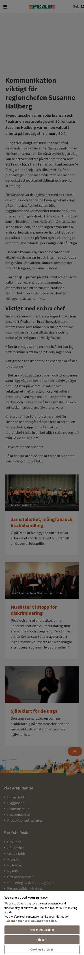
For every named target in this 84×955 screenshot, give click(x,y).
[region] (42, 923)
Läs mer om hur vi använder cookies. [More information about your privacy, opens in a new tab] (31, 921)
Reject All (42, 940)
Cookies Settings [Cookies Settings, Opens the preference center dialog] (42, 949)
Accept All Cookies (42, 930)
